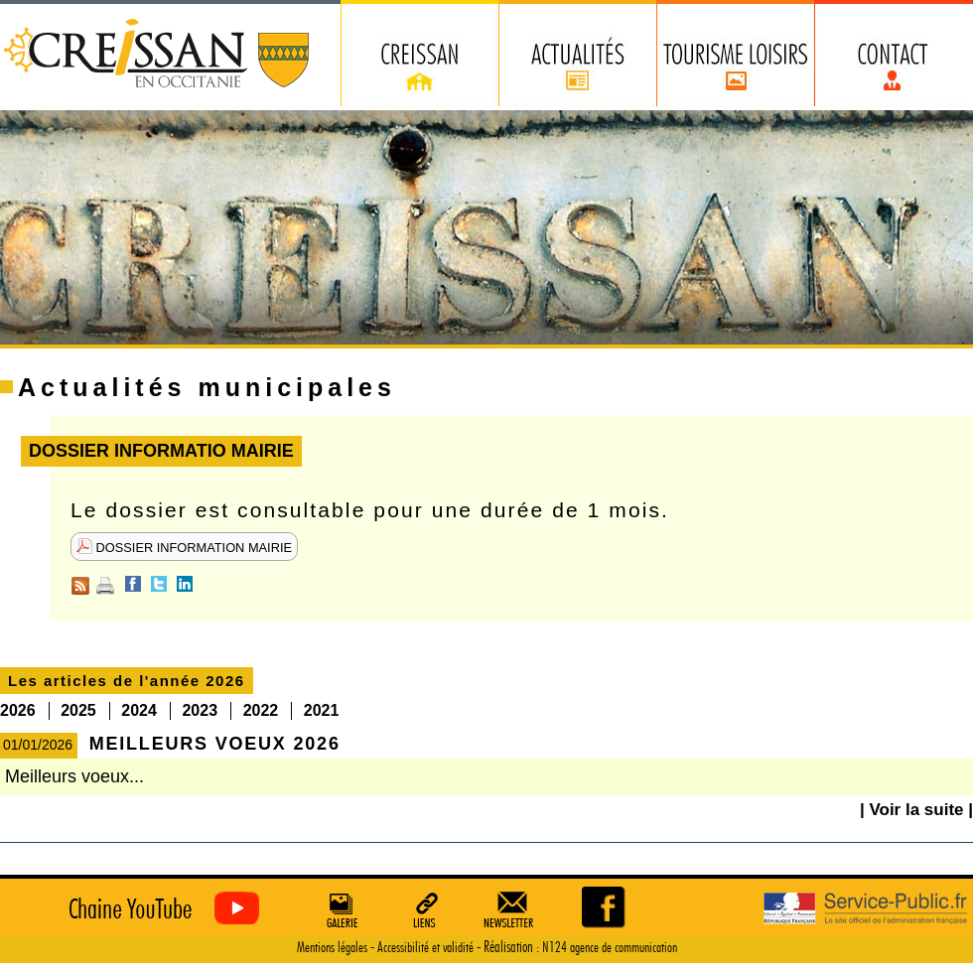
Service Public (865, 909)
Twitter (159, 584)
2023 (199, 710)
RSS (80, 586)
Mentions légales (332, 947)
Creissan (157, 55)
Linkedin (185, 584)
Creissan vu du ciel (159, 909)
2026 (18, 710)
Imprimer (105, 586)
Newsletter (512, 909)
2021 (322, 710)
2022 (261, 710)
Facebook (133, 584)
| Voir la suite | (916, 809)
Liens (426, 909)
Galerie (339, 909)
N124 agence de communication (609, 947)
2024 (139, 710)
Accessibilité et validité (425, 947)
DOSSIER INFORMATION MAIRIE (184, 546)
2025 (78, 710)
